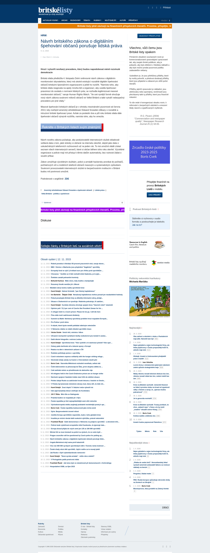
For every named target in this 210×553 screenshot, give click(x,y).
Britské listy (57, 11)
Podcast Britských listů (143, 209)
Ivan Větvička (148, 362)
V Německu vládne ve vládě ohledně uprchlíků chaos (71, 329)
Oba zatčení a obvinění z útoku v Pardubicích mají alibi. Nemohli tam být (150, 338)
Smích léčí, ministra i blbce (72, 332)
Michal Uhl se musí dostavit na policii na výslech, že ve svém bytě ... (76, 432)
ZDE (67, 179)
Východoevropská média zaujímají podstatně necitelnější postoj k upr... (78, 405)
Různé (60, 535)
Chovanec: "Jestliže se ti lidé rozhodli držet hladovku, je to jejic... (76, 274)
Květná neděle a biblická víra (146, 416)
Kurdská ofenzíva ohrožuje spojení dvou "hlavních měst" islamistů (87, 305)
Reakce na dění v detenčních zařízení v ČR (67, 350)
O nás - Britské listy (88, 526)
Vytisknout (46, 203)
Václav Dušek (56, 332)
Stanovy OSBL (106, 526)
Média (60, 532)
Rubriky (98, 20)
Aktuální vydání (51, 20)
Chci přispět (155, 195)
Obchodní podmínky (88, 537)
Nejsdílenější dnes (138, 443)
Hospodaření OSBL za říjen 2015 (62, 466)
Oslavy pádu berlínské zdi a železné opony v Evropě (71, 346)
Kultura (40, 532)
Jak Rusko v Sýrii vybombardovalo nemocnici (67, 453)
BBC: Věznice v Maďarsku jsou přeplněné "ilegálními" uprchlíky (75, 267)
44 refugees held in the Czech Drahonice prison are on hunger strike (77, 374)
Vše (161, 431)
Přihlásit (165, 7)
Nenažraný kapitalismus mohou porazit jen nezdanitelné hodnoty (98, 295)
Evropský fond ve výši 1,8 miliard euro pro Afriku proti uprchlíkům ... (77, 271)
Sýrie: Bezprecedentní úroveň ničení (65, 411)
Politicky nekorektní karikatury (144, 280)
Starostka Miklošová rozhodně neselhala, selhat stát (80, 363)
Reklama (84, 535)
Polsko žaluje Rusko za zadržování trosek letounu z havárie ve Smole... (78, 381)
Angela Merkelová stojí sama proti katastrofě (67, 442)
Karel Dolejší (56, 291)
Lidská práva (99, 190)
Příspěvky (133, 20)
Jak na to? (137, 225)
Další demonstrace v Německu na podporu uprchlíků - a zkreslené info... (91, 422)
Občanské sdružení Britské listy (64, 546)
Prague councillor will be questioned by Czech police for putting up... (76, 435)
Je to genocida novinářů (145, 398)
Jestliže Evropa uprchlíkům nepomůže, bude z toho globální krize (76, 415)
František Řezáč (57, 422)
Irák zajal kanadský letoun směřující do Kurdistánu (70, 391)
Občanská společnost (45, 535)
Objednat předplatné (149, 36)
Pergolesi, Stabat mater (143, 474)
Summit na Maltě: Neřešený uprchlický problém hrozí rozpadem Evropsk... (79, 319)
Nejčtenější (111, 20)
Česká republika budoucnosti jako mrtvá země (78, 408)
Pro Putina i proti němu (60, 322)
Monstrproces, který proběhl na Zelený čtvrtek (151, 490)
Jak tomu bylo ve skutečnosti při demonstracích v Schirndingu (87, 463)
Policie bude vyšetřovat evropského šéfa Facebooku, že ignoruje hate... (78, 425)
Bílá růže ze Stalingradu (70, 394)
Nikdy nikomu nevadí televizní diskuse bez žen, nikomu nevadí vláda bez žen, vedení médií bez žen (151, 376)
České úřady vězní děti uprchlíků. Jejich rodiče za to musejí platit (75, 449)
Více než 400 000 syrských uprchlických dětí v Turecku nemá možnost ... (77, 446)
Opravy (83, 532)
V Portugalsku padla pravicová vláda (65, 459)
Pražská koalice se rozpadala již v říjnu (66, 398)
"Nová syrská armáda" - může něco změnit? (77, 456)
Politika (60, 529)
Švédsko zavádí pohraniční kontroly (64, 277)
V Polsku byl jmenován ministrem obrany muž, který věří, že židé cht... (77, 384)
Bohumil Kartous (57, 281)
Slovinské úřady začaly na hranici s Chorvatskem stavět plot (74, 360)
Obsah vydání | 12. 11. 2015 (56, 259)
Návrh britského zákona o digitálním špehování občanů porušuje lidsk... (77, 439)
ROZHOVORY (75, 20)
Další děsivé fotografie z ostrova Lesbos (66, 339)
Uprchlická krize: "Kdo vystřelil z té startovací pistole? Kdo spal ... (87, 343)
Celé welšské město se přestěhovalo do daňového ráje (72, 370)
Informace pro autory (108, 532)
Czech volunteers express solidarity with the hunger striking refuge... (77, 357)
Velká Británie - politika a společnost (55, 194)
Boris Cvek (55, 363)
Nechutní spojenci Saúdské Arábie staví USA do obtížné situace (75, 377)
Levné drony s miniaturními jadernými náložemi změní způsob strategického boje (151, 366)
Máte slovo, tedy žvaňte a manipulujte (79, 281)
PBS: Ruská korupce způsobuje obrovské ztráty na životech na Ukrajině (151, 481)
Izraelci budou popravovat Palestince (149, 422)
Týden (138, 431)
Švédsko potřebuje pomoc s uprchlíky (65, 353)
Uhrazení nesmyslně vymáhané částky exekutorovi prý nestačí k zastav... (79, 336)
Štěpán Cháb (67, 295)
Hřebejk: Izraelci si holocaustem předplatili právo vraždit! (149, 357)
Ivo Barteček (56, 295)
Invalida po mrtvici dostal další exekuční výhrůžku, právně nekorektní (77, 418)
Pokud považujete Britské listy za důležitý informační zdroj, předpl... (77, 298)
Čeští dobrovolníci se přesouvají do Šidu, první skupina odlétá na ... (77, 367)
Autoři (123, 20)
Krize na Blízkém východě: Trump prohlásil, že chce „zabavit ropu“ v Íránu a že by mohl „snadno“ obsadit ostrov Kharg (151, 407)
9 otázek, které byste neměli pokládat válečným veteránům (73, 326)
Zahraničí (41, 526)
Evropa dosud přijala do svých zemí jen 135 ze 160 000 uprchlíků (75, 429)
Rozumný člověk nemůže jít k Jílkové (65, 284)
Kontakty (84, 529)
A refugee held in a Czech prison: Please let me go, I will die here (75, 312)
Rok (154, 431)
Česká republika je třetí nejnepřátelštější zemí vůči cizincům (74, 401)
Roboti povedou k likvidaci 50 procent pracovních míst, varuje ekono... (78, 264)
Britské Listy (150, 529)
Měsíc (147, 431)
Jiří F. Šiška (55, 394)
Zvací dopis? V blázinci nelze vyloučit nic (77, 387)
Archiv (64, 20)
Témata (87, 20)
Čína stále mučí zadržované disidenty (65, 315)
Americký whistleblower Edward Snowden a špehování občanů (68, 190)
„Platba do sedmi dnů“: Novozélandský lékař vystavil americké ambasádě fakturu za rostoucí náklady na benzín (151, 465)
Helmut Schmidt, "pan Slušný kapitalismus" (78, 291)
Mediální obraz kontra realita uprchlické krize (67, 288)
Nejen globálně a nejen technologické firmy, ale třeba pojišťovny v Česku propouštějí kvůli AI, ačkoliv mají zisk (151, 347)
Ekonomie (41, 529)
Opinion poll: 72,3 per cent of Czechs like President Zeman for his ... (77, 308)
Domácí (61, 526)
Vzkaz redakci (106, 529)
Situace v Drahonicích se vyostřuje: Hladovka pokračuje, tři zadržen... (77, 301)
